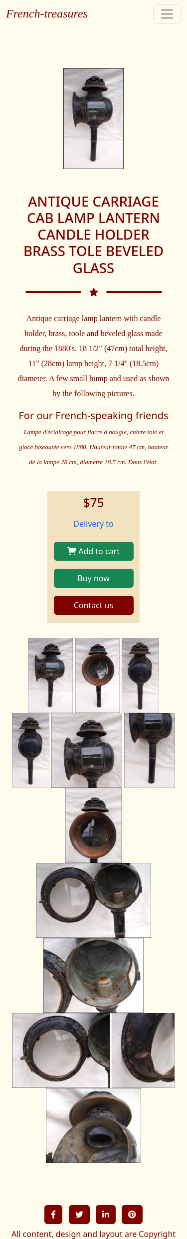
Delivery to (93, 523)
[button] (53, 1214)
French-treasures (47, 13)
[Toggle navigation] (167, 14)
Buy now (93, 578)
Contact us (94, 605)
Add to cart (93, 551)
